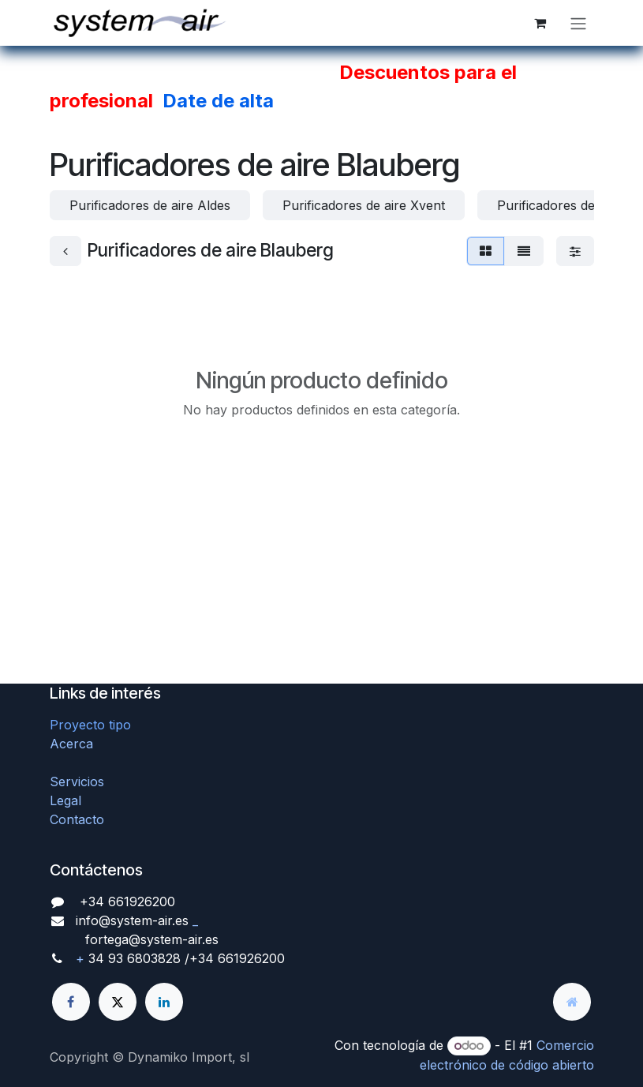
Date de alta (218, 100)
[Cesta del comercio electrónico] (540, 23)
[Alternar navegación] (578, 22)
